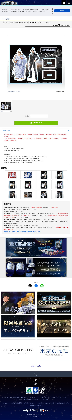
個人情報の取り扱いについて (31, 403)
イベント (64, 397)
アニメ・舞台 (44, 397)
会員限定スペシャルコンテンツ (32, 399)
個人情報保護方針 (17, 403)
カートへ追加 (36, 123)
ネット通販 (45, 399)
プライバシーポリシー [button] (39, 11)
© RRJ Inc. (36, 416)
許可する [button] (62, 10)
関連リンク (35, 366)
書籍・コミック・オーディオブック (30, 397)
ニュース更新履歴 (14, 397)
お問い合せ (39, 405)
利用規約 (32, 405)
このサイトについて (6, 403)
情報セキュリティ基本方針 (47, 403)
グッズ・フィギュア (54, 397)
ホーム (6, 397)
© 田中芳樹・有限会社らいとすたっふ (36, 414)
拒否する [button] (52, 11)
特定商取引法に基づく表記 (62, 403)
